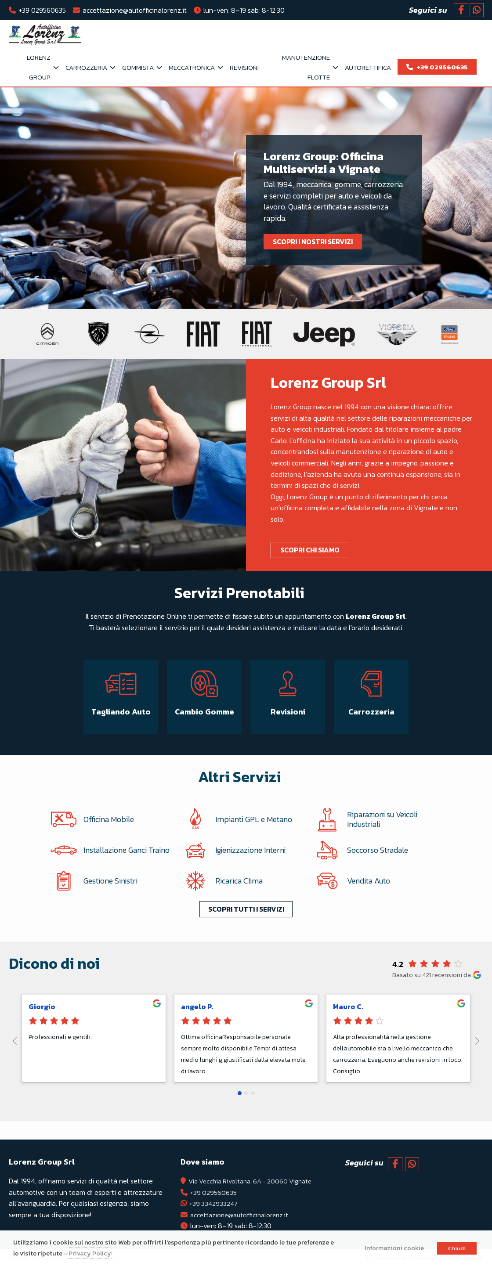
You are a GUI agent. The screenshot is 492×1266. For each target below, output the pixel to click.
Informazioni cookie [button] (394, 1248)
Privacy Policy (90, 1253)
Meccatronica (192, 67)
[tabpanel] (246, 198)
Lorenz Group (39, 67)
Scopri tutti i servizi (246, 919)
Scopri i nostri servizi (315, 241)
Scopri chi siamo (311, 550)
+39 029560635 (42, 10)
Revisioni (244, 67)
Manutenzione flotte (306, 67)
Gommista (138, 67)
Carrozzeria (86, 67)
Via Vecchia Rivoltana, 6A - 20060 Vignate (250, 1181)
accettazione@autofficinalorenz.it (135, 10)
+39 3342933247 (209, 1203)
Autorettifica (368, 67)
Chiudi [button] (457, 1248)
